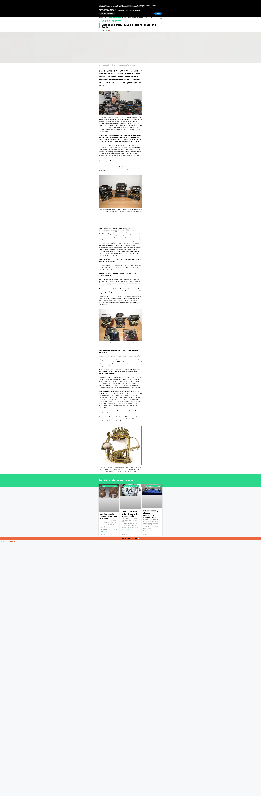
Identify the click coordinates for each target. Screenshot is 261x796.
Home (104, 12)
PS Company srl (11, 541)
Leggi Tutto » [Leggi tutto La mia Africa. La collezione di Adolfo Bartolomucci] (104, 532)
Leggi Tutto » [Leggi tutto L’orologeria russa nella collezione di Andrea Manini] (126, 529)
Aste (145, 12)
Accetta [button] (158, 792)
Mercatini (118, 12)
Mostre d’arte (138, 12)
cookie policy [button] (140, 785)
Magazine (111, 12)
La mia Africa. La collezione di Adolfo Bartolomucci (108, 516)
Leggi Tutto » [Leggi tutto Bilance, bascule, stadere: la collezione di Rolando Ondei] (147, 530)
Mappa (150, 12)
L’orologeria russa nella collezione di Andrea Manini (129, 513)
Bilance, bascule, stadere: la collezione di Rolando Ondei (150, 513)
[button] (99, 30)
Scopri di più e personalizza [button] (107, 792)
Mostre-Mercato (127, 12)
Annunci (156, 12)
